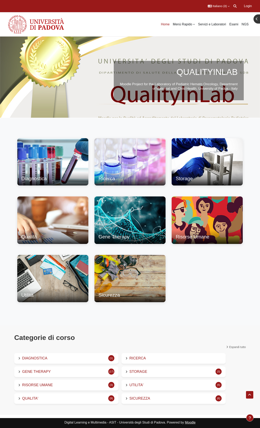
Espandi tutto (237, 347)
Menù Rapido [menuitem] (182, 24)
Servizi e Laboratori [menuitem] (212, 24)
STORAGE (138, 372)
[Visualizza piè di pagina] (250, 418)
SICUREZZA (139, 398)
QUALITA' (30, 398)
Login (248, 6)
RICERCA (137, 358)
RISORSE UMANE (37, 385)
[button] (218, 6)
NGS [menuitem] (245, 24)
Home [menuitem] (165, 24)
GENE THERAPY (36, 372)
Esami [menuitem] (233, 24)
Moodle (190, 422)
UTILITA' (136, 385)
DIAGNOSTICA (34, 358)
